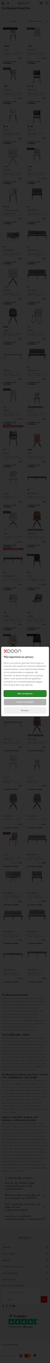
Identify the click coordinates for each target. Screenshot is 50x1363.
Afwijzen (25, 710)
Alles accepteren (25, 693)
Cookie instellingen (25, 702)
